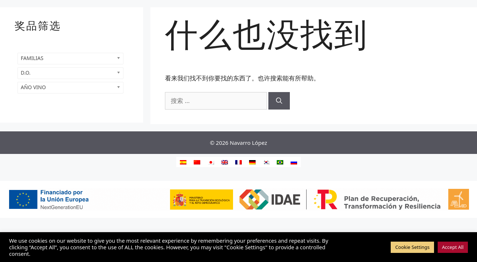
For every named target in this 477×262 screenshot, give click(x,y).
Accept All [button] (453, 247)
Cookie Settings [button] (412, 247)
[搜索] (279, 101)
